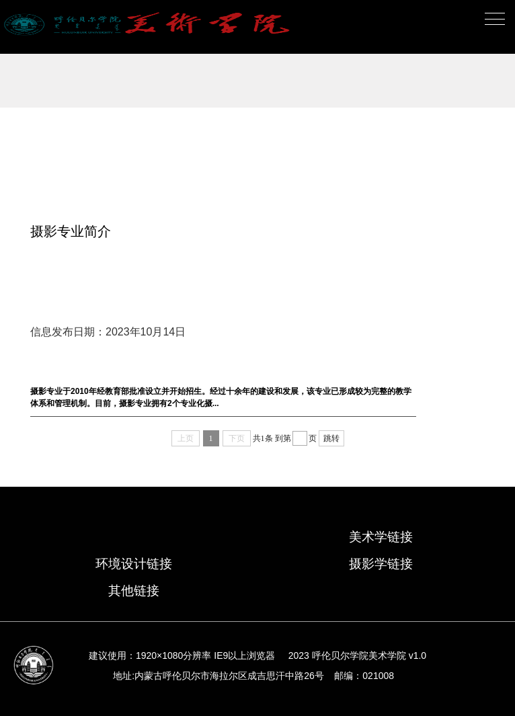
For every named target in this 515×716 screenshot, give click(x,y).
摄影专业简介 (70, 231)
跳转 (331, 438)
